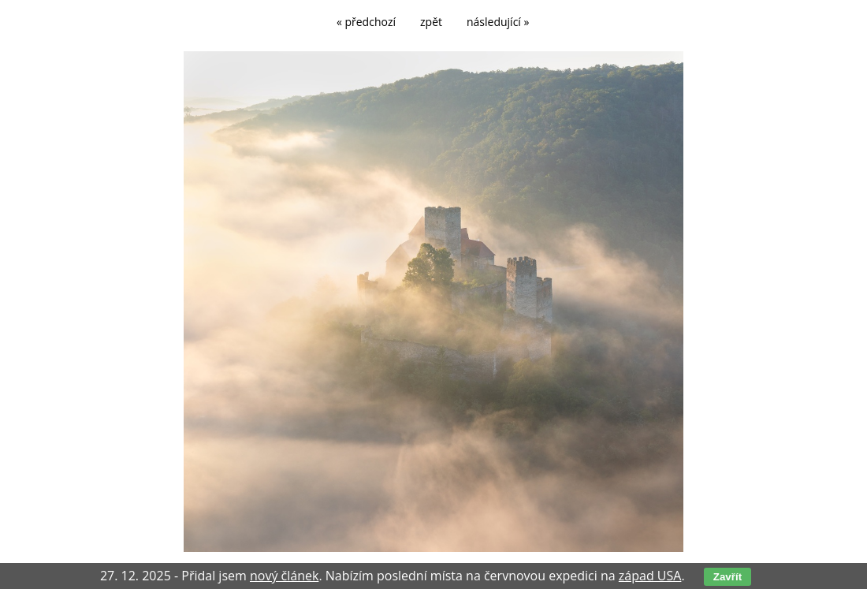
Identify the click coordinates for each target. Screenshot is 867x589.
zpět (431, 21)
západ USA (650, 575)
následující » (498, 21)
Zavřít (727, 577)
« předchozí (366, 21)
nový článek (284, 575)
